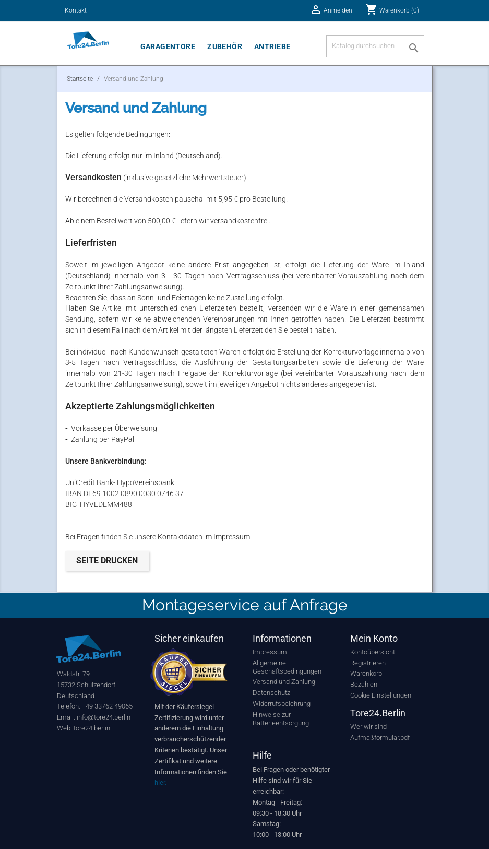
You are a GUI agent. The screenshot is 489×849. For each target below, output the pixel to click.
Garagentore (168, 46)
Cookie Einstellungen (380, 695)
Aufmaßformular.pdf (380, 737)
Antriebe (272, 46)
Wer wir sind (368, 726)
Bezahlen (363, 684)
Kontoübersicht (372, 652)
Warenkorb (366, 673)
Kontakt (76, 10)
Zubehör (224, 46)
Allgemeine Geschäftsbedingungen (287, 667)
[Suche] (375, 46)
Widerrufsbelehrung (282, 704)
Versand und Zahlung (284, 682)
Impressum (270, 652)
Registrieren (368, 663)
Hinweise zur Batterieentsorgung (281, 719)
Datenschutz (271, 693)
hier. (160, 782)
